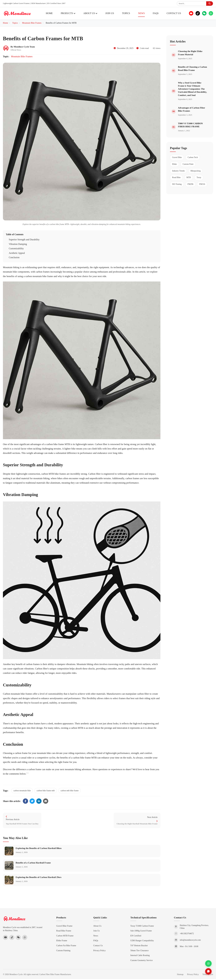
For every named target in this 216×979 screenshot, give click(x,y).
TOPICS (126, 13)
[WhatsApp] (211, 13)
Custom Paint (188, 164)
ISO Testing (177, 184)
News (95, 935)
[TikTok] (198, 13)
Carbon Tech (193, 157)
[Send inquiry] (208, 971)
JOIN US (109, 13)
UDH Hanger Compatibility (142, 940)
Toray (199, 177)
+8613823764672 (187, 933)
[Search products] (191, 3)
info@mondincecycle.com (190, 940)
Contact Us (98, 945)
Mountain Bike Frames (22, 56)
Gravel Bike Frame (64, 926)
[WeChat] (204, 13)
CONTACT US (174, 13)
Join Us (96, 931)
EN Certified (135, 935)
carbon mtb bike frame (70, 790)
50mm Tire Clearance (139, 950)
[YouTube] (191, 13)
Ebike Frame (61, 940)
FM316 (202, 184)
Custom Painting (63, 950)
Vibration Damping (18, 244)
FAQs (95, 940)
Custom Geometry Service (141, 960)
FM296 (190, 184)
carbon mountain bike (22, 790)
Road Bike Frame (63, 931)
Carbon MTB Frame (65, 935)
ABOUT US (90, 13)
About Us (97, 926)
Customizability (16, 248)
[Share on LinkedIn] (39, 801)
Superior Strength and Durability (24, 239)
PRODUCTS (68, 13)
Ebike (174, 164)
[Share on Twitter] (32, 801)
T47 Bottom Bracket (139, 945)
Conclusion (14, 257)
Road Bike (176, 177)
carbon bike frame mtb (46, 790)
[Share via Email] (45, 801)
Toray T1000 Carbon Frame (142, 926)
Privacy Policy (99, 950)
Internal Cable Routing (140, 955)
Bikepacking (196, 171)
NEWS (141, 13)
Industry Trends (178, 171)
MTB (188, 177)
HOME (49, 13)
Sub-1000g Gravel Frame (141, 931)
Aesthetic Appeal (17, 253)
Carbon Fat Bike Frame (66, 945)
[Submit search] (209, 3)
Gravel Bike (177, 157)
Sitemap (180, 974)
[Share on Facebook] (25, 801)
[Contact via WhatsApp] (208, 963)
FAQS (156, 13)
